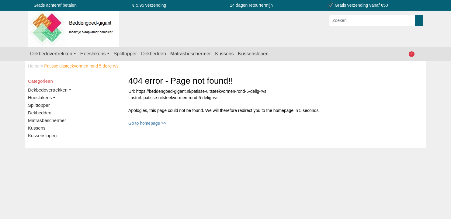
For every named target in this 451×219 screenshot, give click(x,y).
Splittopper (125, 53)
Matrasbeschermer (190, 53)
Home (34, 66)
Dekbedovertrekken (51, 53)
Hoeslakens (93, 53)
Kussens (224, 53)
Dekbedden (153, 53)
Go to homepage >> (147, 123)
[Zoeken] (372, 20)
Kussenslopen (253, 53)
